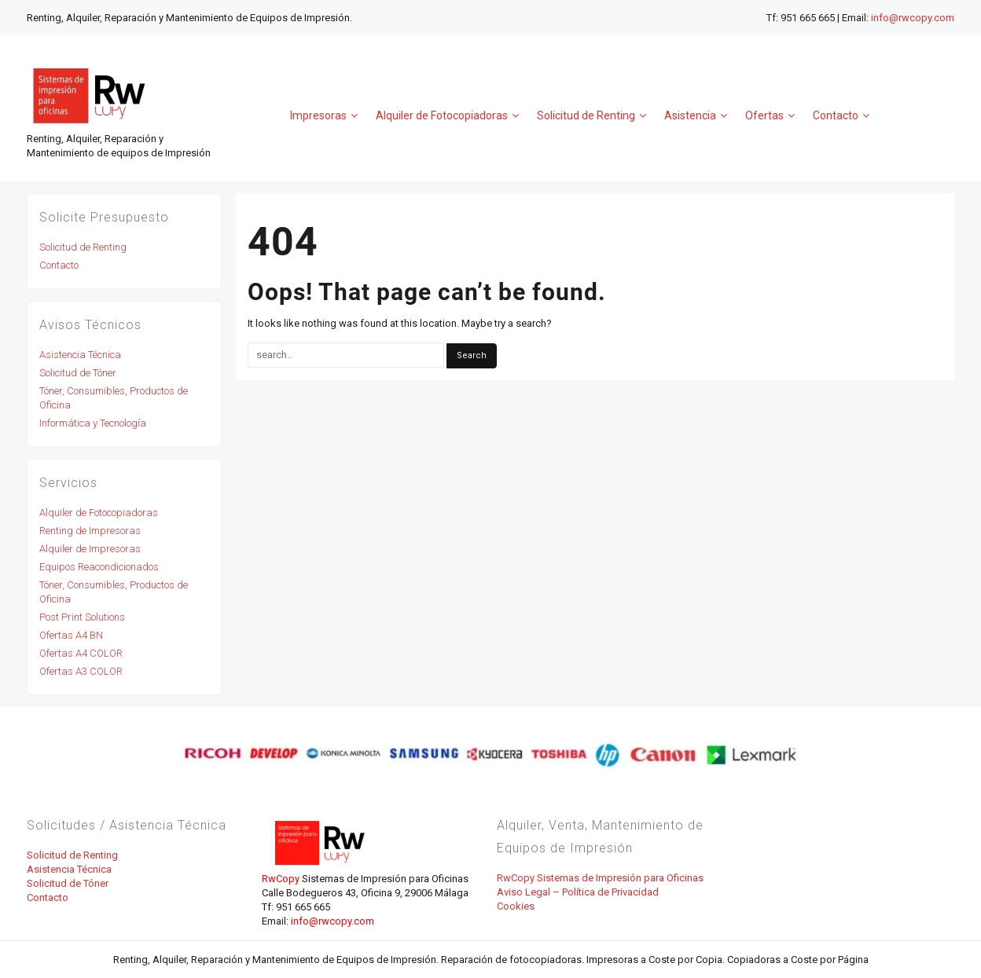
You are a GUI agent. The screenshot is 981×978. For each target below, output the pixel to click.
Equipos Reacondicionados (99, 567)
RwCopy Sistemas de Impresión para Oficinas (600, 878)
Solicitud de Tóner (77, 373)
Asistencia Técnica (80, 355)
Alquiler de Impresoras (90, 549)
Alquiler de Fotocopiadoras (98, 512)
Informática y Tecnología (92, 423)
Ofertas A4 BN (71, 635)
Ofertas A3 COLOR (81, 671)
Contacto (59, 265)
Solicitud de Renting (83, 247)
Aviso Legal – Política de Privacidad (578, 892)
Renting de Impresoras (90, 531)
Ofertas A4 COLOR (81, 653)
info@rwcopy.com (912, 18)
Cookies (516, 906)
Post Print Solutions (82, 617)
